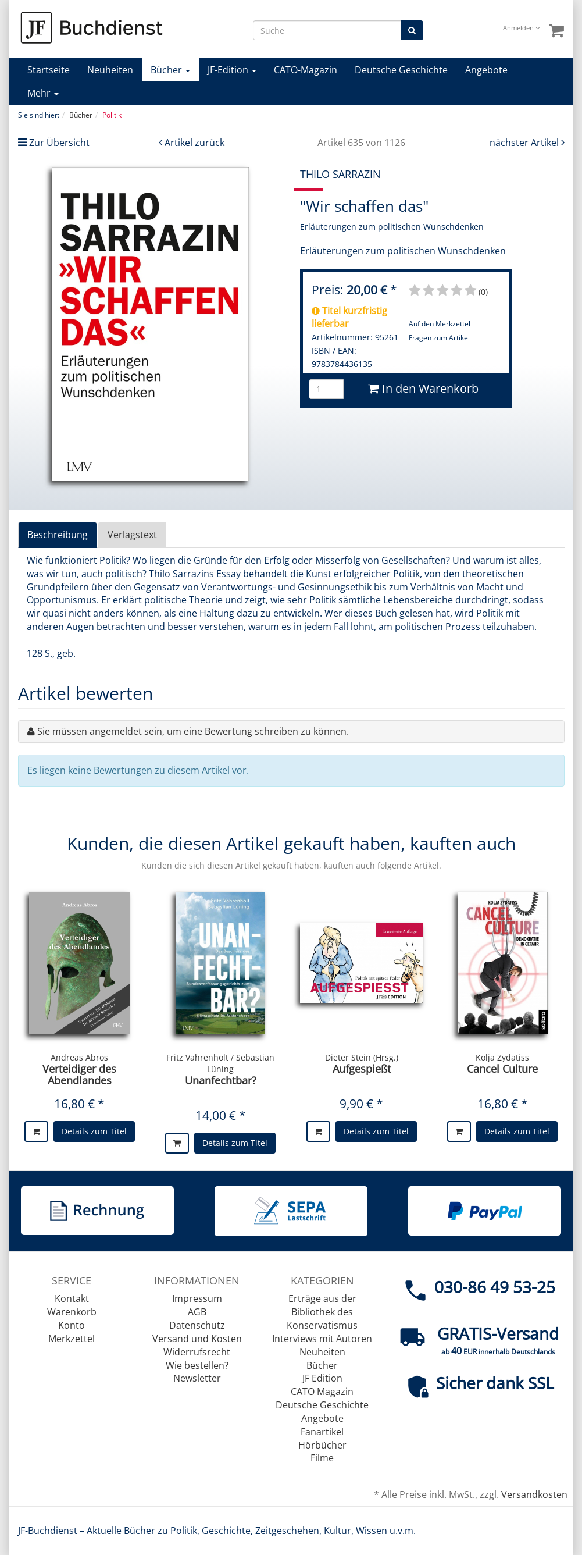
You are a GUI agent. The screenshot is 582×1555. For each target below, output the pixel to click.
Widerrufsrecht (196, 1352)
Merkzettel (71, 1338)
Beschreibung (57, 534)
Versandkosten (534, 1494)
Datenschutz (197, 1325)
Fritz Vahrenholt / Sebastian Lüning (220, 1063)
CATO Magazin (322, 1391)
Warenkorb (72, 1311)
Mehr (43, 93)
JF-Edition (232, 69)
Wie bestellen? (197, 1365)
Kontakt (72, 1298)
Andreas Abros (79, 1057)
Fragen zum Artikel (439, 338)
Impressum (197, 1298)
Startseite (48, 69)
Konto (71, 1325)
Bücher (170, 69)
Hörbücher (322, 1445)
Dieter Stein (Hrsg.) (361, 1057)
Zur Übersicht (59, 142)
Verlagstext (132, 534)
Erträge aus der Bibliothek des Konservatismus (322, 1312)
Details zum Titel (94, 1131)
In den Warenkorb (423, 388)
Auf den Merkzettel (439, 324)
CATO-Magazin (305, 69)
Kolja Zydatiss (502, 1057)
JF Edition (322, 1378)
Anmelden (521, 27)
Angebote (486, 69)
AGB (197, 1311)
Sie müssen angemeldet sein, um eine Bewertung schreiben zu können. (193, 731)
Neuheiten (110, 69)
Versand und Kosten (197, 1338)
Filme (322, 1457)
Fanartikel (322, 1431)
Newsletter (197, 1378)
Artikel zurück (194, 142)
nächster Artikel (525, 142)
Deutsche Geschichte (401, 69)
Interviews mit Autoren (322, 1338)
